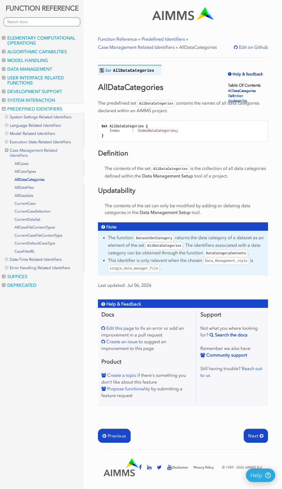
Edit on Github (253, 47)
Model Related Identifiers (30, 133)
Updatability (237, 101)
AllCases (22, 164)
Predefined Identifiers (32, 109)
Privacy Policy (204, 467)
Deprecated (19, 285)
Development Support (32, 91)
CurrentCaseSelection (33, 211)
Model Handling (25, 60)
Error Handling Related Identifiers (37, 268)
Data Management (27, 69)
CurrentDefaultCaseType (35, 243)
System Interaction (28, 100)
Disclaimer (180, 467)
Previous (114, 436)
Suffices (14, 276)
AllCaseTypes (25, 171)
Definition (235, 96)
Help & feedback (247, 74)
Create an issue (121, 341)
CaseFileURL (25, 251)
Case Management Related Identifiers (31, 153)
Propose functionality (128, 388)
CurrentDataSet (27, 219)
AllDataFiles (24, 187)
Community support (226, 355)
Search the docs (230, 335)
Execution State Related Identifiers (38, 142)
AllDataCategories (29, 179)
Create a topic (121, 375)
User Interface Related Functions (33, 80)
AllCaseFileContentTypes (35, 227)
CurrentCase (25, 203)
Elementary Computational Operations (38, 40)
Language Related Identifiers (33, 125)
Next (256, 436)
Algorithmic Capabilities (34, 51)
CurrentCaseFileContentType (38, 235)
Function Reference (117, 39)
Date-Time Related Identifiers (33, 259)
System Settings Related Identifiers (38, 117)
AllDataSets (24, 195)
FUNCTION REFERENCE (42, 8)
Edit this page (119, 328)
